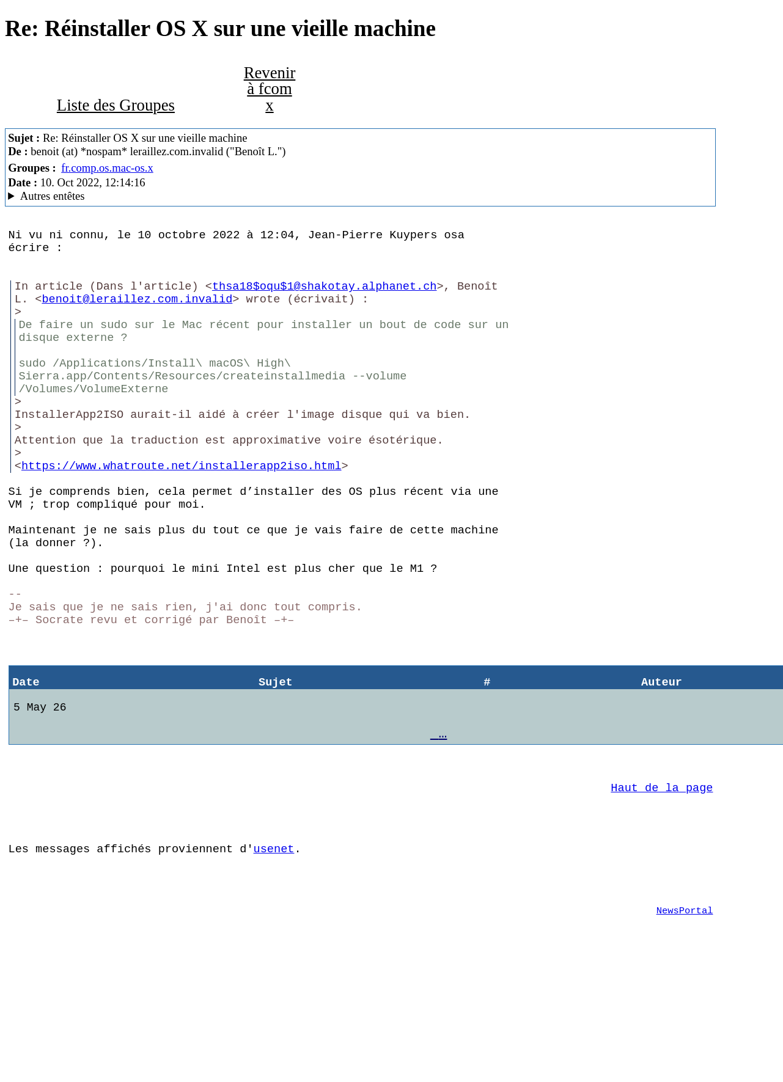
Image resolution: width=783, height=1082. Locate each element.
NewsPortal (684, 1021)
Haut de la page (662, 883)
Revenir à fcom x (270, 89)
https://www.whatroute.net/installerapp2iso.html (181, 511)
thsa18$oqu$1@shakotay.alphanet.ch (324, 297)
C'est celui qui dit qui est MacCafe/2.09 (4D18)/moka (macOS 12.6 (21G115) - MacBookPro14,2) (360, 196)
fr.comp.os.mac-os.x (107, 167)
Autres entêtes (52, 195)
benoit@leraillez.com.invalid (137, 313)
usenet (274, 952)
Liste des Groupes (116, 105)
